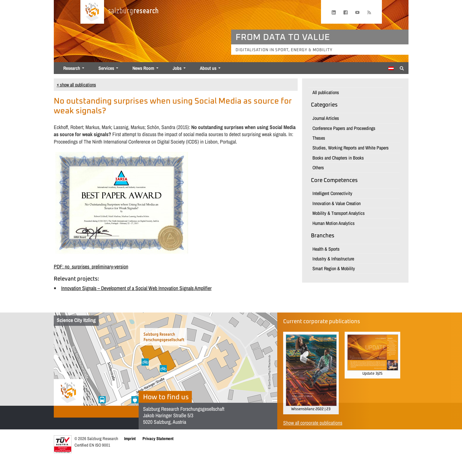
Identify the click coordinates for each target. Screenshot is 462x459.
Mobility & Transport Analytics (338, 213)
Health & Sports (326, 249)
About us (208, 68)
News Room (143, 68)
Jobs (177, 68)
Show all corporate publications (312, 422)
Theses (318, 138)
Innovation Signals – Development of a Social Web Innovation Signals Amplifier (136, 288)
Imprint (130, 438)
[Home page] (92, 12)
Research (71, 68)
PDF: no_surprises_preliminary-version (91, 266)
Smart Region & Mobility (333, 268)
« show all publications (76, 84)
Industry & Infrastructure (333, 258)
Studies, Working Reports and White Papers (350, 147)
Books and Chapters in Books (338, 157)
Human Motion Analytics (333, 223)
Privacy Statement (158, 438)
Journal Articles (325, 118)
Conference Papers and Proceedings (343, 128)
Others (318, 167)
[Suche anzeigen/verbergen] (401, 67)
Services (106, 68)
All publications (325, 92)
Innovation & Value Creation (336, 203)
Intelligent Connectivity (332, 193)
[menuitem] (391, 68)
